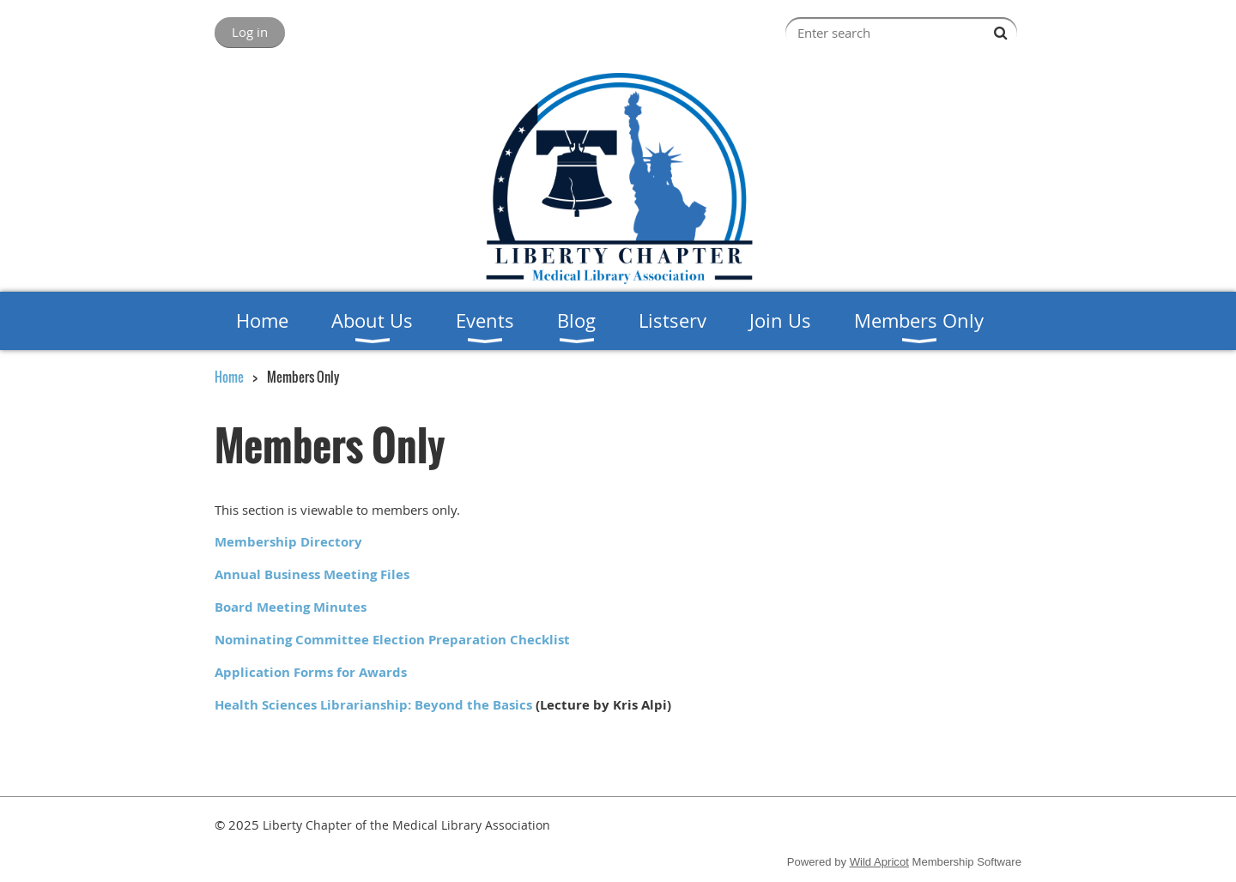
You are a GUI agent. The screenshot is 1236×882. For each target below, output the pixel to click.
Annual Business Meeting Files (312, 574)
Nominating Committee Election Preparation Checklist (392, 640)
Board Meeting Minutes (291, 607)
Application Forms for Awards (311, 672)
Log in (250, 31)
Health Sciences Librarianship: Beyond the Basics (373, 705)
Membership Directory (288, 542)
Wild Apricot (879, 861)
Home (229, 376)
